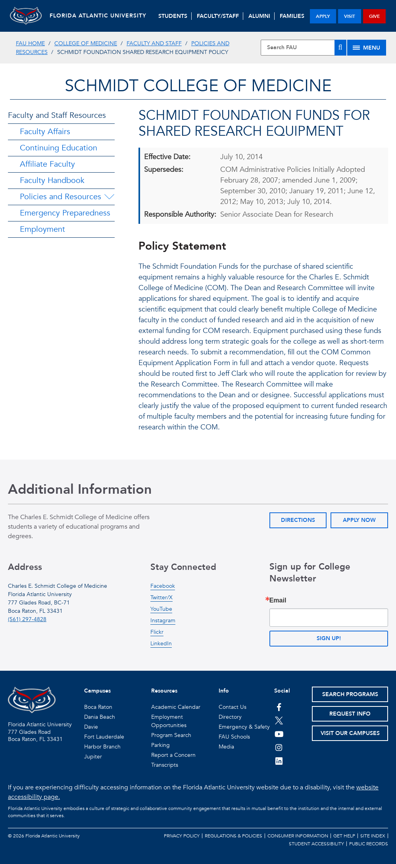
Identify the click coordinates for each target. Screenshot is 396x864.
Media (226, 746)
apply (323, 16)
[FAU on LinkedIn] (279, 761)
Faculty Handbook (52, 180)
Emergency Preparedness (65, 213)
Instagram (162, 620)
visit (349, 16)
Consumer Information (297, 836)
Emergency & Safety (244, 727)
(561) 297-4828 (27, 619)
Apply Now (359, 520)
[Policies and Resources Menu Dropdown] (109, 197)
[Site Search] (303, 48)
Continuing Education (58, 147)
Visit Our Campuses (350, 733)
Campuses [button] (97, 691)
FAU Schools (234, 737)
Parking (160, 745)
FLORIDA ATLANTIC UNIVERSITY (98, 15)
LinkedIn (161, 643)
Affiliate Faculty (47, 164)
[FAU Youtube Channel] (279, 734)
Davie (91, 727)
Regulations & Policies (233, 836)
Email (277, 600)
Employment (42, 229)
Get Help (344, 836)
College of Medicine (85, 43)
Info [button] (224, 691)
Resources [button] (164, 691)
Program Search (171, 735)
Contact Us (232, 707)
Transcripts (164, 765)
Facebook (162, 586)
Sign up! (329, 638)
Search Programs (350, 694)
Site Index (372, 836)
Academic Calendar (175, 707)
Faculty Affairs (45, 131)
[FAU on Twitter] (279, 720)
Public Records (368, 844)
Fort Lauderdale (104, 737)
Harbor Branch (102, 746)
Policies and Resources (60, 196)
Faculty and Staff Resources (57, 115)
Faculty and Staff (154, 43)
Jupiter (93, 756)
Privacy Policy (182, 836)
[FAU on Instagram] (279, 747)
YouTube (161, 609)
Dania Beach (99, 717)
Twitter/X (161, 597)
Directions (298, 520)
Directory (230, 717)
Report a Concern (173, 755)
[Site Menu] (366, 48)
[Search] (340, 48)
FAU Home (30, 43)
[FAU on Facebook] (279, 707)
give (374, 16)
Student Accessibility (316, 844)
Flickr (156, 632)
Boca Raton (98, 707)
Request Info (350, 714)
